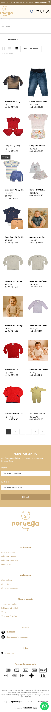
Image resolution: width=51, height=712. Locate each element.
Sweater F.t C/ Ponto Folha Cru (39, 281)
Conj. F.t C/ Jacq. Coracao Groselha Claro (13, 146)
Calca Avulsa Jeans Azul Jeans (38, 101)
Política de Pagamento (9, 560)
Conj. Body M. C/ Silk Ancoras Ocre (14, 237)
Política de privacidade (9, 608)
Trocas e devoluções (8, 604)
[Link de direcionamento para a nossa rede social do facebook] (12, 536)
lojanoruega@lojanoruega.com (14, 637)
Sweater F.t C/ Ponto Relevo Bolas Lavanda (39, 325)
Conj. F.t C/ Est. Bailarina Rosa (36, 190)
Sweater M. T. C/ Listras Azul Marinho (14, 101)
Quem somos (6, 564)
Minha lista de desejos (9, 588)
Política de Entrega (8, 556)
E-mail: (5, 481)
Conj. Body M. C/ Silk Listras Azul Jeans (14, 190)
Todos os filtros (31, 49)
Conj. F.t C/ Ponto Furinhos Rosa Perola (39, 146)
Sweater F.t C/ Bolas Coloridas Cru (39, 370)
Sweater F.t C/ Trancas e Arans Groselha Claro (12, 370)
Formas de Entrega (8, 552)
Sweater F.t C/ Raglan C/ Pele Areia (15, 325)
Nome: (4, 467)
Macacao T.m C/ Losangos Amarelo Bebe (38, 414)
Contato (4, 612)
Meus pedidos (6, 580)
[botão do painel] (48, 11)
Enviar (25, 497)
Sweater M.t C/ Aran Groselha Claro (14, 414)
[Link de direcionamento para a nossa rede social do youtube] (32, 536)
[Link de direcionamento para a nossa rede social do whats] (25, 536)
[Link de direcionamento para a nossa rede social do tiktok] (39, 536)
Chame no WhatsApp (9, 616)
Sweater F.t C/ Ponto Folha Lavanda (14, 281)
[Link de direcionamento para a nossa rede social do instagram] (19, 536)
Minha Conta (6, 584)
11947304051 (8, 632)
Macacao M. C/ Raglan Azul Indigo (38, 237)
